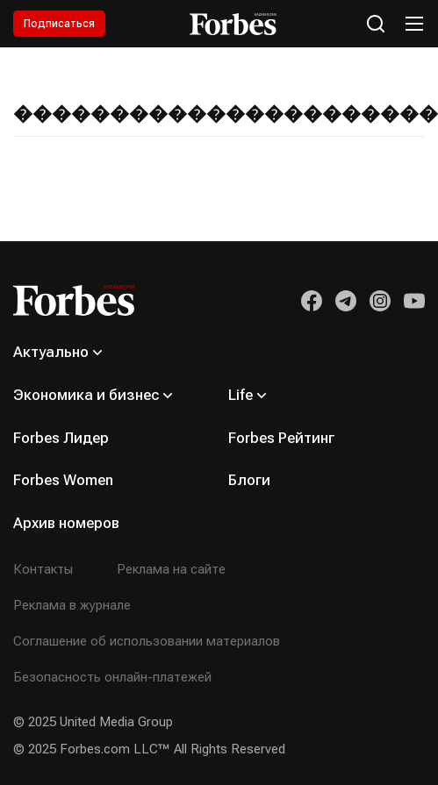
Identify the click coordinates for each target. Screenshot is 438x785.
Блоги (249, 480)
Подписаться (59, 24)
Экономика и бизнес (86, 394)
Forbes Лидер (61, 437)
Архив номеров (66, 523)
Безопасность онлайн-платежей (112, 677)
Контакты (43, 569)
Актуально (51, 351)
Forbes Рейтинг (281, 437)
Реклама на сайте (171, 569)
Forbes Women (63, 480)
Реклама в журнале (72, 605)
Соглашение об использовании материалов (146, 641)
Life (240, 394)
